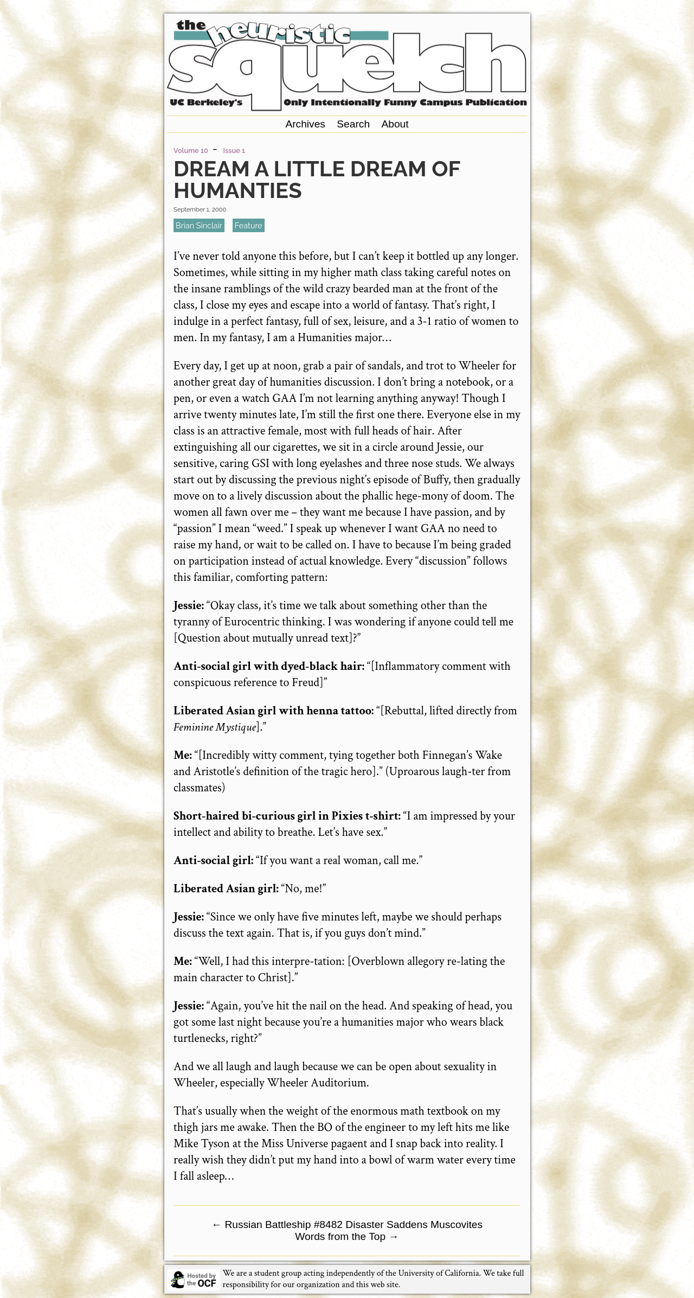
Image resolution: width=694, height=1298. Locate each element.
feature (248, 225)
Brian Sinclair (199, 225)
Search (353, 124)
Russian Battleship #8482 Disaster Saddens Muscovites (347, 1224)
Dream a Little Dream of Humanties (317, 179)
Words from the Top (347, 1236)
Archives (305, 124)
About (394, 124)
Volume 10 (191, 150)
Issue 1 (234, 150)
